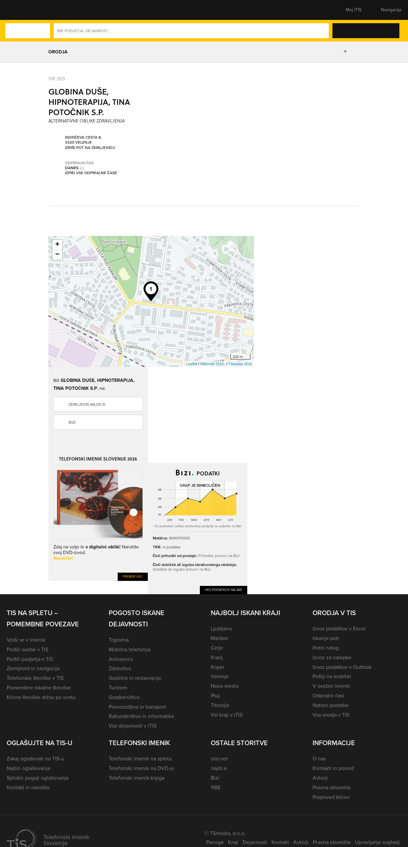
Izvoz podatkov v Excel (339, 628)
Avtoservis (121, 659)
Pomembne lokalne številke (39, 687)
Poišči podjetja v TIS (30, 659)
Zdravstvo (120, 668)
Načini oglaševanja (28, 768)
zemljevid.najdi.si (87, 404)
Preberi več (133, 576)
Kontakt (280, 842)
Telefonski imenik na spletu (140, 758)
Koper (217, 667)
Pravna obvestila (331, 787)
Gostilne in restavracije (135, 678)
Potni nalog (326, 648)
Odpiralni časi (328, 695)
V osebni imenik (331, 686)
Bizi (72, 422)
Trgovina (119, 640)
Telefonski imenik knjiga (136, 778)
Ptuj (215, 695)
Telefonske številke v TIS (35, 678)
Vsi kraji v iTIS (227, 715)
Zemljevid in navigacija (33, 668)
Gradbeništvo (124, 697)
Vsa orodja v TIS (331, 715)
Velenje (220, 676)
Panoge (215, 842)
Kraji (233, 842)
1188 (215, 787)
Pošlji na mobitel (332, 676)
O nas (319, 758)
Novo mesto (225, 686)
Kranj (217, 657)
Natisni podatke (331, 705)
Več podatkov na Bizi (223, 589)
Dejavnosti (255, 842)
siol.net (219, 758)
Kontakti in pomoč (333, 768)
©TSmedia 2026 (239, 364)
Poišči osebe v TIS (27, 649)
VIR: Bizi (56, 78)
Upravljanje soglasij (377, 842)
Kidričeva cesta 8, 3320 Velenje (83, 140)
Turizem (118, 687)
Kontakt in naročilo (28, 787)
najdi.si (219, 768)
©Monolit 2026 (212, 364)
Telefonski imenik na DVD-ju (141, 768)
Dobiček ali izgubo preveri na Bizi (182, 569)
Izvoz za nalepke (332, 657)
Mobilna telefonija (129, 649)
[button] (18, 10)
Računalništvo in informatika (141, 716)
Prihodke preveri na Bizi (219, 555)
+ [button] (57, 245)
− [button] (57, 255)
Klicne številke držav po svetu (41, 697)
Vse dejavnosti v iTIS (132, 726)
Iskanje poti (326, 638)
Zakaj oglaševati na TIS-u (35, 758)
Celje (217, 648)
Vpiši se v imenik (26, 640)
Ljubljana (221, 628)
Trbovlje (220, 705)
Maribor (219, 638)
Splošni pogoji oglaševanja (38, 778)
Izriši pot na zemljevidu (90, 148)
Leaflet (191, 364)
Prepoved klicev (331, 797)
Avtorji (320, 778)
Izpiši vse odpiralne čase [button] (91, 173)
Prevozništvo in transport (137, 707)
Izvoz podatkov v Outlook (342, 667)
